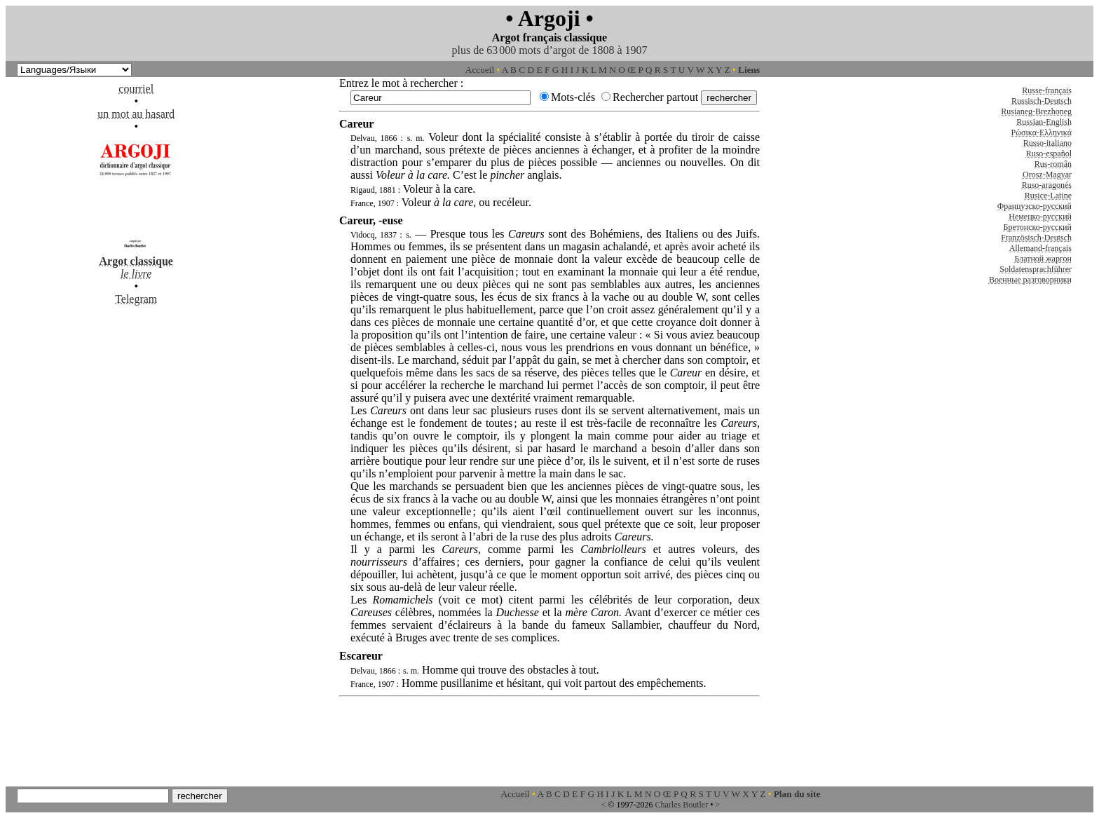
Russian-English (1044, 122)
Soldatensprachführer (1035, 269)
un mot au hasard (136, 114)
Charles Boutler (681, 805)
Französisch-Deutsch (1036, 238)
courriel (135, 89)
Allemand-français (1040, 248)
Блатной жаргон (1043, 259)
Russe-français (1047, 90)
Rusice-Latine (1048, 195)
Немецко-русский (1040, 216)
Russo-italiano (1047, 143)
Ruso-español (1049, 153)
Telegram (136, 299)
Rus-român (1053, 164)
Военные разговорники (1030, 280)
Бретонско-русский (1038, 227)
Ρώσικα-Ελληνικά (1041, 132)
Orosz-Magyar (1047, 174)
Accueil (479, 69)
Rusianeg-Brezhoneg (1036, 111)
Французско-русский (1034, 206)
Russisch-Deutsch (1041, 101)
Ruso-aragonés (1047, 185)
